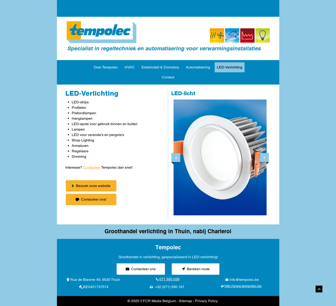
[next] (264, 157)
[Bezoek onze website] (91, 186)
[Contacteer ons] (141, 269)
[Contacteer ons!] (91, 199)
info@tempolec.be (244, 279)
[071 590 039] (168, 279)
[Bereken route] (195, 269)
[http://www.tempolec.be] (242, 286)
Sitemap (185, 301)
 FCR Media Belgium (158, 301)
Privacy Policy (206, 301)
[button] (220, 157)
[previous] (175, 157)
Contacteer (92, 167)
